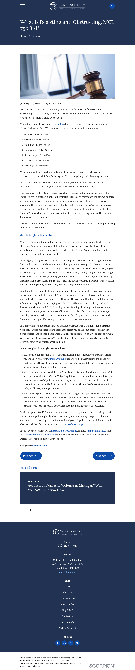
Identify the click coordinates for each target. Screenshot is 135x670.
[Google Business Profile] (77, 643)
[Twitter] (70, 643)
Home (67, 586)
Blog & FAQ (67, 610)
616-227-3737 (67, 545)
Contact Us (67, 616)
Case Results (67, 604)
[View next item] (40, 510)
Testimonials (67, 622)
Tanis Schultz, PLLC (96, 430)
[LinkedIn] (64, 643)
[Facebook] (57, 643)
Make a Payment (67, 628)
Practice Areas (67, 598)
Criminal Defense (41, 445)
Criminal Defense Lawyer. (72, 424)
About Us (67, 592)
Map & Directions (67, 572)
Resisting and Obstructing (64, 430)
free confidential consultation (41, 434)
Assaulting (59, 123)
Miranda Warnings (57, 358)
